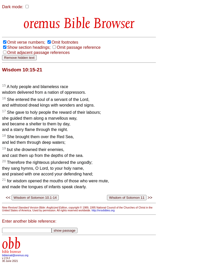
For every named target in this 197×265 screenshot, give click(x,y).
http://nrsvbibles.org (103, 210)
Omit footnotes (65, 42)
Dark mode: (12, 7)
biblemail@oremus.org (15, 255)
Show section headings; (29, 47)
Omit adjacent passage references (38, 52)
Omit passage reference (79, 47)
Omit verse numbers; (26, 42)
